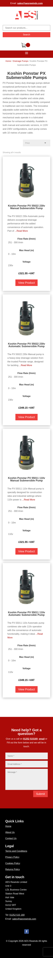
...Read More (21, 231)
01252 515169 (30, 739)
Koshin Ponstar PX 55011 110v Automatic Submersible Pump (26, 613)
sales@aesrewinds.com (30, 3)
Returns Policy (12, 869)
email (42, 739)
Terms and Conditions (16, 851)
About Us (10, 832)
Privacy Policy (12, 857)
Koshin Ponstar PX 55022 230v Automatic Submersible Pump (26, 345)
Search (26, 34)
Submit (40, 793)
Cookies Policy (12, 863)
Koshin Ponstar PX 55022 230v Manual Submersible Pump (26, 207)
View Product (26, 282)
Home (8, 61)
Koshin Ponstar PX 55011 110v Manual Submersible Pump (26, 479)
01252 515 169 (17, 915)
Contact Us (11, 838)
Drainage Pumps (20, 61)
